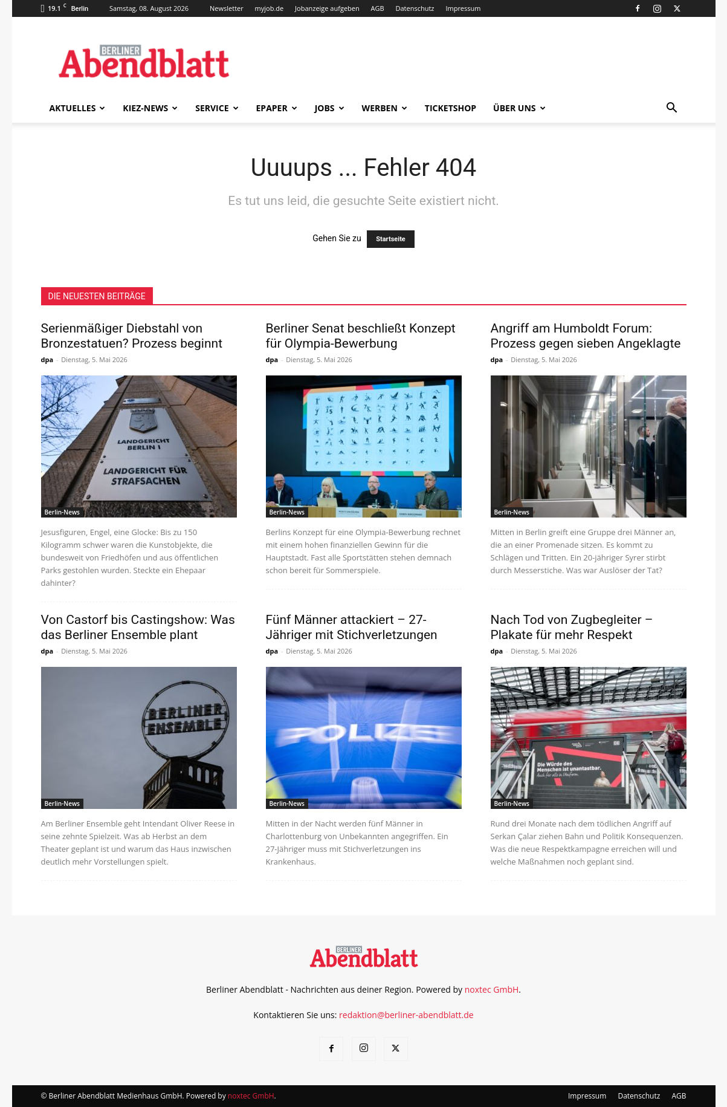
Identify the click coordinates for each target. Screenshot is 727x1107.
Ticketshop (450, 108)
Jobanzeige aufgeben (327, 8)
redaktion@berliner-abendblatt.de (406, 1015)
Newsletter (227, 8)
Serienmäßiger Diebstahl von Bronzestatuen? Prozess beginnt (132, 336)
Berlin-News (62, 512)
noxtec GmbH (492, 989)
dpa (47, 359)
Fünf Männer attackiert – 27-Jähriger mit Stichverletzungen (352, 627)
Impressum (462, 8)
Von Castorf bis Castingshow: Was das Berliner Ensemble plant (138, 627)
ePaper (276, 108)
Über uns (519, 108)
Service (216, 108)
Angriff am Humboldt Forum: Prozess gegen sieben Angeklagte (586, 336)
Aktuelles (78, 108)
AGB (377, 8)
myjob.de (269, 8)
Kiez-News (150, 108)
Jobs (329, 108)
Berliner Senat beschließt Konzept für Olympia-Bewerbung (361, 336)
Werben (384, 108)
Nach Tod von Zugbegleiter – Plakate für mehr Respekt (572, 627)
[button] (672, 109)
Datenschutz (415, 8)
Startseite (391, 239)
